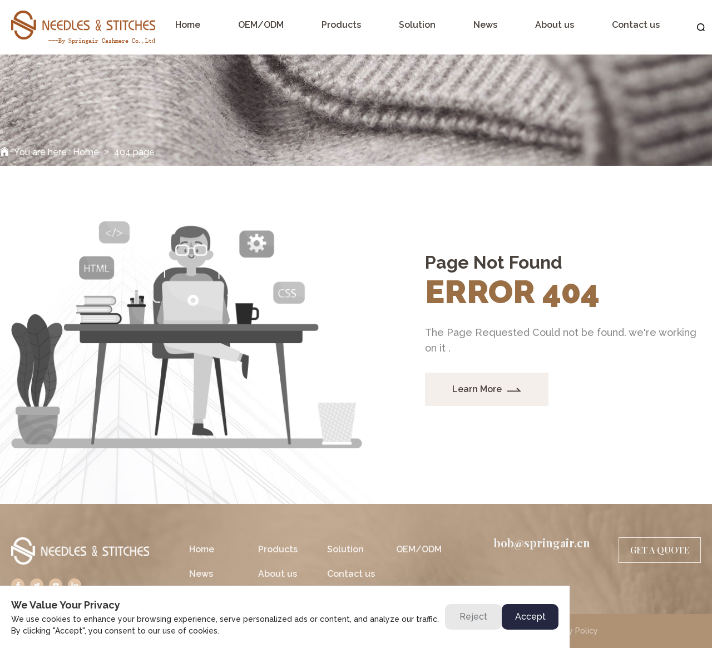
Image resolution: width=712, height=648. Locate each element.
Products (278, 549)
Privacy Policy (572, 630)
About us (277, 573)
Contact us (351, 573)
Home (86, 152)
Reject (473, 616)
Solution (345, 549)
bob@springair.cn (542, 542)
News (201, 573)
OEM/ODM (419, 549)
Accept (530, 616)
